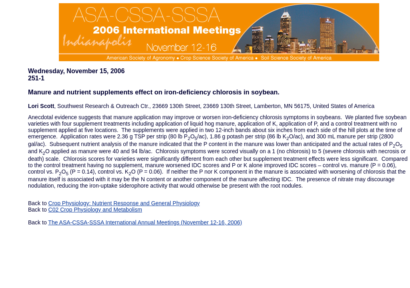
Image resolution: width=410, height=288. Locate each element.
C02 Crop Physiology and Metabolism (95, 209)
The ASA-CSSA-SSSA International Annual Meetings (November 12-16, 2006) (145, 222)
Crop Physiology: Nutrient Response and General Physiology (124, 203)
